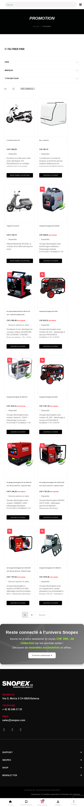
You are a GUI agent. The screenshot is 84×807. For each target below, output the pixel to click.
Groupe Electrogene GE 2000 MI (49, 226)
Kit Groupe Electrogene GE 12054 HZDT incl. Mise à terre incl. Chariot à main (51, 484)
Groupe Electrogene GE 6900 (48, 397)
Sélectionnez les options (20, 175)
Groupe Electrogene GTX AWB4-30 (50, 568)
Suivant (43, 615)
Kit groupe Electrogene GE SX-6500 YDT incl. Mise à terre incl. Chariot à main (19, 484)
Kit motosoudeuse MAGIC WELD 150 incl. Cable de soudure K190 (18, 313)
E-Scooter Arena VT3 (13, 140)
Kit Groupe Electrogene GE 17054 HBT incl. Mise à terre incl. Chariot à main (19, 569)
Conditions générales (51, 794)
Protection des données (70, 794)
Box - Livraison (44, 140)
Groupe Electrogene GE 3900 (48, 311)
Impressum (36, 794)
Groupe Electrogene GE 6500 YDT (17, 397)
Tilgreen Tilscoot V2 (13, 226)
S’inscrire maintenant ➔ (42, 655)
